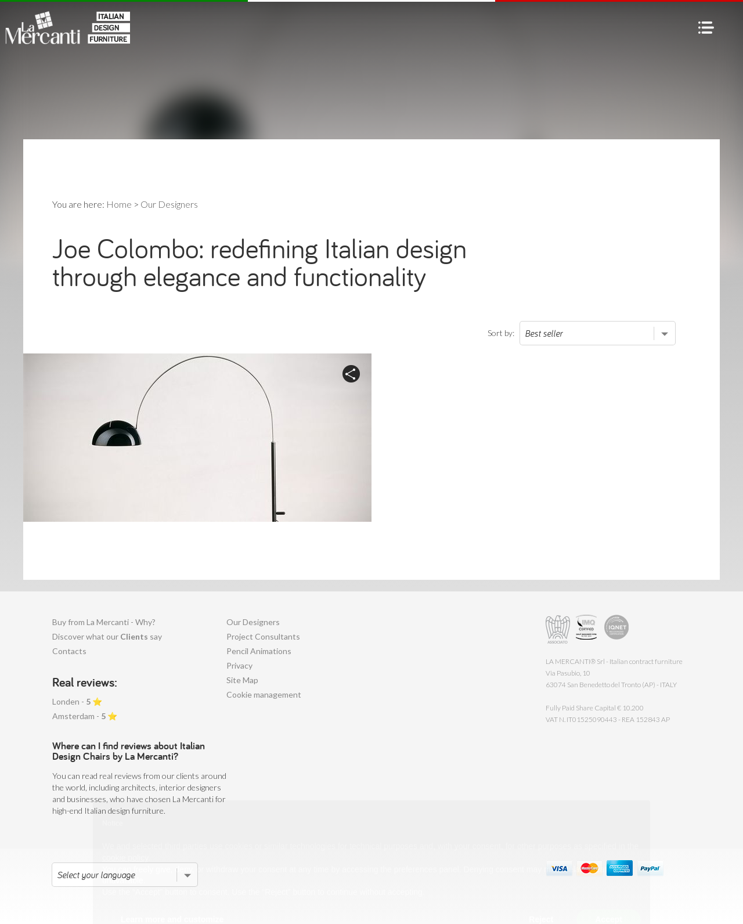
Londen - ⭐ (77, 701)
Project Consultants (263, 636)
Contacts (69, 651)
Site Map (242, 680)
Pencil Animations (258, 651)
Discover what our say (107, 636)
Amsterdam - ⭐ (84, 716)
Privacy (239, 665)
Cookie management (263, 694)
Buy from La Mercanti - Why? (104, 622)
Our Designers (253, 622)
